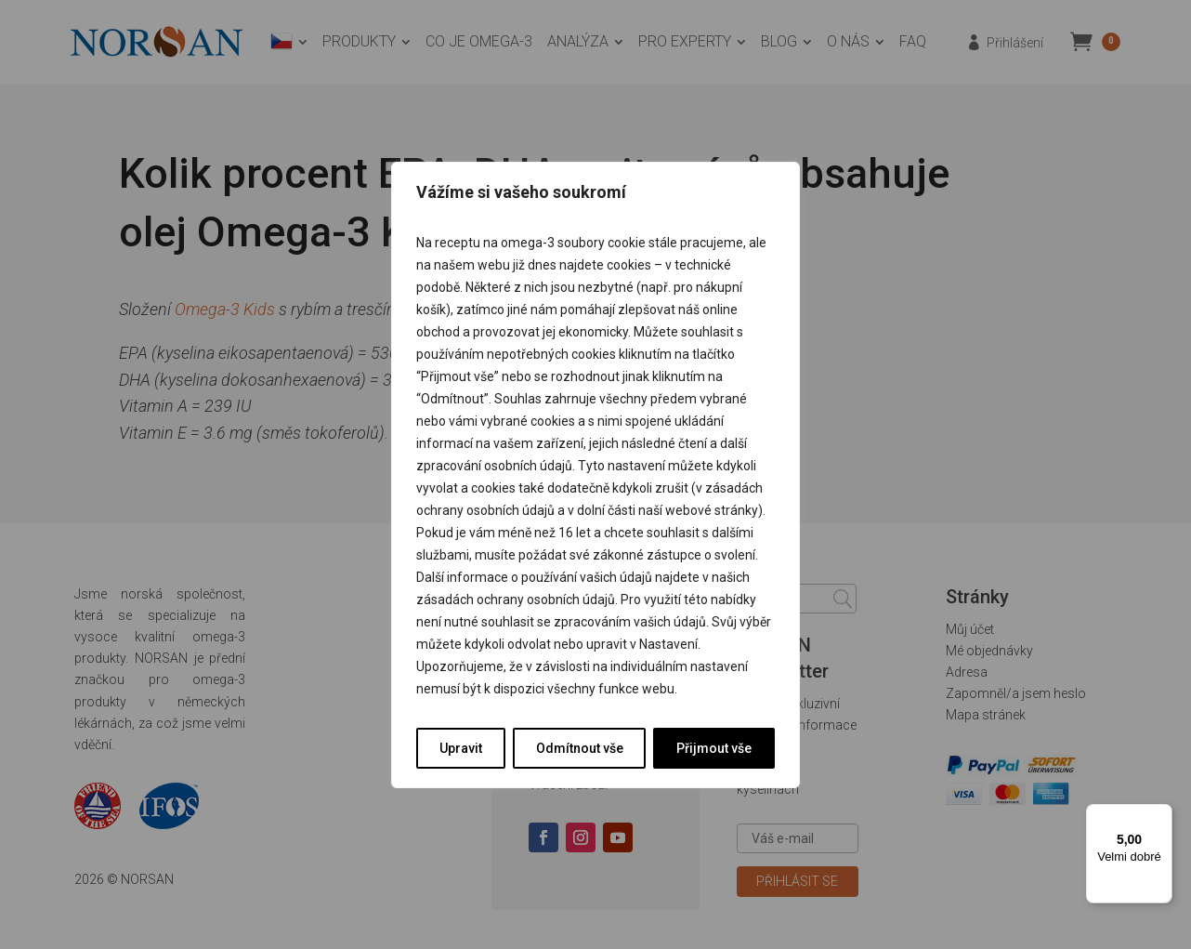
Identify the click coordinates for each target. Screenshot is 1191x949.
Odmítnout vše (579, 748)
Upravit (460, 748)
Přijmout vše (714, 748)
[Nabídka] (1161, 815)
